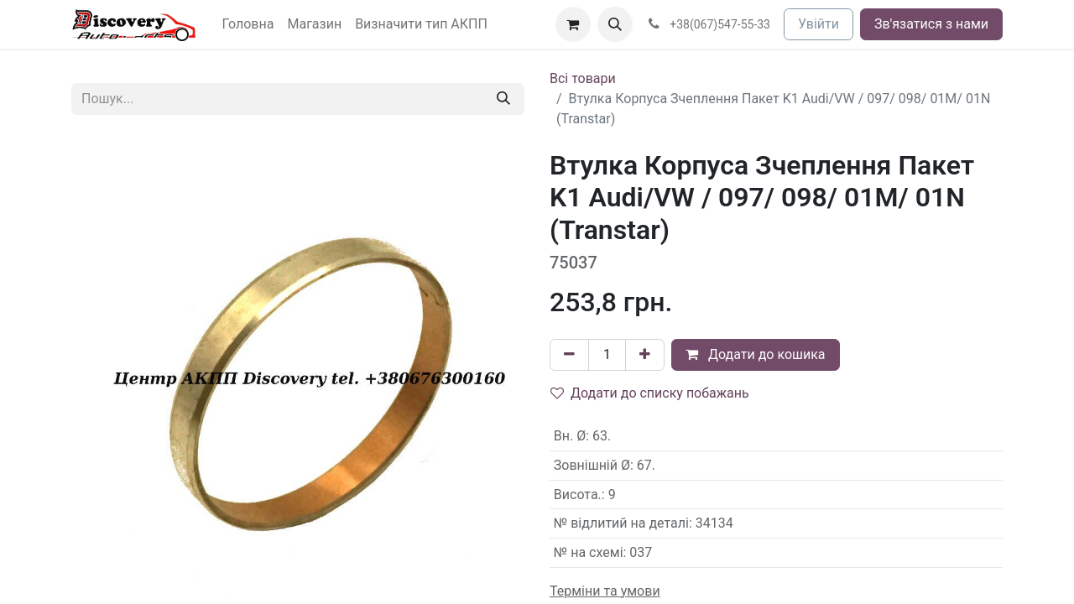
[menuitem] (248, 24)
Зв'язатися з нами (931, 24)
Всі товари (583, 78)
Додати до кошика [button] (756, 354)
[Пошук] (503, 99)
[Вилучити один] (569, 355)
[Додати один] (645, 355)
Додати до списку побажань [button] (649, 393)
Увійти (818, 24)
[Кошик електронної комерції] (573, 24)
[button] (615, 24)
